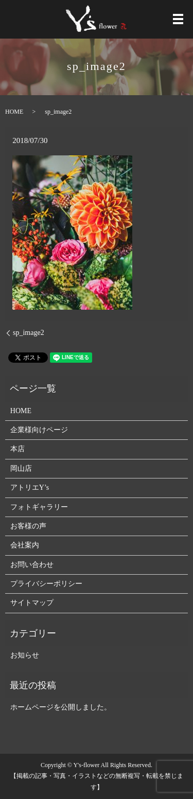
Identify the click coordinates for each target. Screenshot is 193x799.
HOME (14, 111)
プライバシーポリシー (46, 584)
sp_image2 (28, 332)
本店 (17, 449)
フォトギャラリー (39, 507)
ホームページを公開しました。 (60, 707)
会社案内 (24, 545)
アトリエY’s (29, 487)
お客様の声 (28, 526)
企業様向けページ (39, 430)
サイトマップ (32, 603)
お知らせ (24, 655)
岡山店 (21, 468)
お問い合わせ (32, 565)
